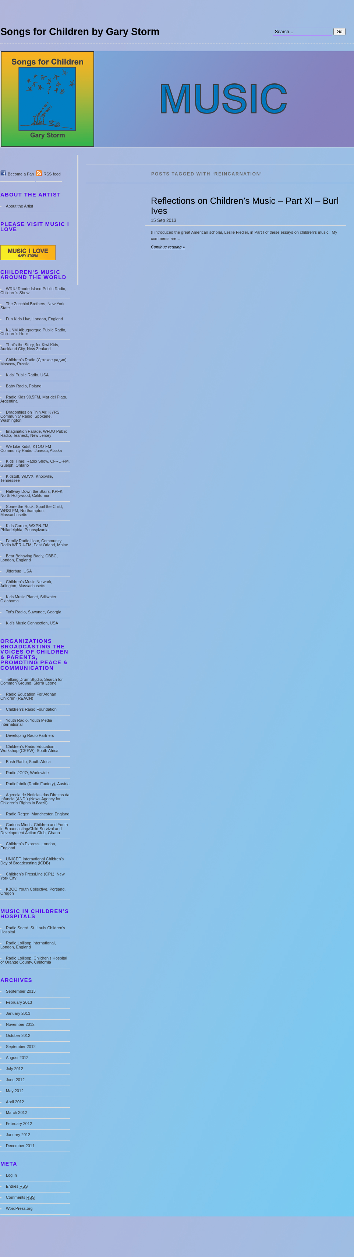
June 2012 (15, 1079)
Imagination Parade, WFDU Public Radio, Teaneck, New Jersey (33, 433)
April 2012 (15, 1102)
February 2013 (19, 1002)
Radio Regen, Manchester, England (38, 814)
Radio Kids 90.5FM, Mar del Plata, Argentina (33, 399)
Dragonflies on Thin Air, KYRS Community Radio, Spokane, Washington (30, 416)
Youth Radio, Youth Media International (26, 722)
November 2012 (20, 1024)
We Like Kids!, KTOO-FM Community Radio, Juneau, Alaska (31, 448)
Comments (20, 1197)
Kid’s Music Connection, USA (32, 623)
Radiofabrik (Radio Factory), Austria (38, 783)
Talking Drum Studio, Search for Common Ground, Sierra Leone (31, 681)
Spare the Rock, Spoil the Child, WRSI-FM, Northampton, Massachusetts (31, 510)
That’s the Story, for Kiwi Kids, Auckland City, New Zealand (29, 346)
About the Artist (19, 206)
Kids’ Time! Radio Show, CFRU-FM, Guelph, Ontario (35, 463)
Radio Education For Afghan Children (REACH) (28, 696)
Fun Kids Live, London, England (34, 319)
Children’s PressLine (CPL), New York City (32, 876)
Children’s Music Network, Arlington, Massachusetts (26, 583)
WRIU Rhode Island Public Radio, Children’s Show (33, 290)
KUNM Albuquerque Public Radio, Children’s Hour (33, 332)
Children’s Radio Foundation (31, 709)
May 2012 (15, 1091)
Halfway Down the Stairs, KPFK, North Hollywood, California (32, 493)
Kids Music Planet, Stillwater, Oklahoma (28, 599)
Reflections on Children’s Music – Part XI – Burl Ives (245, 206)
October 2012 (18, 1035)
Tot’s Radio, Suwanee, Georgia (33, 612)
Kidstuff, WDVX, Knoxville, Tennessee (26, 478)
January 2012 (18, 1134)
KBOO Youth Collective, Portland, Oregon (33, 891)
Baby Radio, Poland (24, 386)
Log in (11, 1175)
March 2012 (16, 1112)
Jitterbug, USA (19, 571)
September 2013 (21, 991)
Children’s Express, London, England (28, 846)
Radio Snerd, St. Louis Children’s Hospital (32, 930)
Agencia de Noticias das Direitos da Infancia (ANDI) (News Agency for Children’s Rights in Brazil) (35, 799)
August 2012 (17, 1057)
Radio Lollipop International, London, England (28, 945)
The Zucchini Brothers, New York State (32, 306)
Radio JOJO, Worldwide (27, 772)
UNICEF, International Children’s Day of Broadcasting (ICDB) (32, 861)
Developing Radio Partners (30, 735)
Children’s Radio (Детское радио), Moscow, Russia (34, 362)
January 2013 (18, 1013)
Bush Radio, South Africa (28, 761)
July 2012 (14, 1068)
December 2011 (20, 1145)
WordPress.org (19, 1208)
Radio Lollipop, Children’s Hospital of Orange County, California (33, 960)
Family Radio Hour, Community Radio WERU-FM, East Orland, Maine (34, 543)
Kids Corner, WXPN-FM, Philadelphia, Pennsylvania (24, 527)
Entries (17, 1186)
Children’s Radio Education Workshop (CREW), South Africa (29, 748)
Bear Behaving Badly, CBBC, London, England (29, 558)
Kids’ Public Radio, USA (27, 375)
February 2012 (19, 1123)
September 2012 (21, 1046)
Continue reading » (168, 247)
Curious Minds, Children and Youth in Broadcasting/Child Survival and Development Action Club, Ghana (34, 828)
